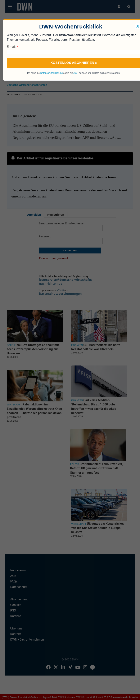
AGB (75, 73)
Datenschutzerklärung (51, 73)
